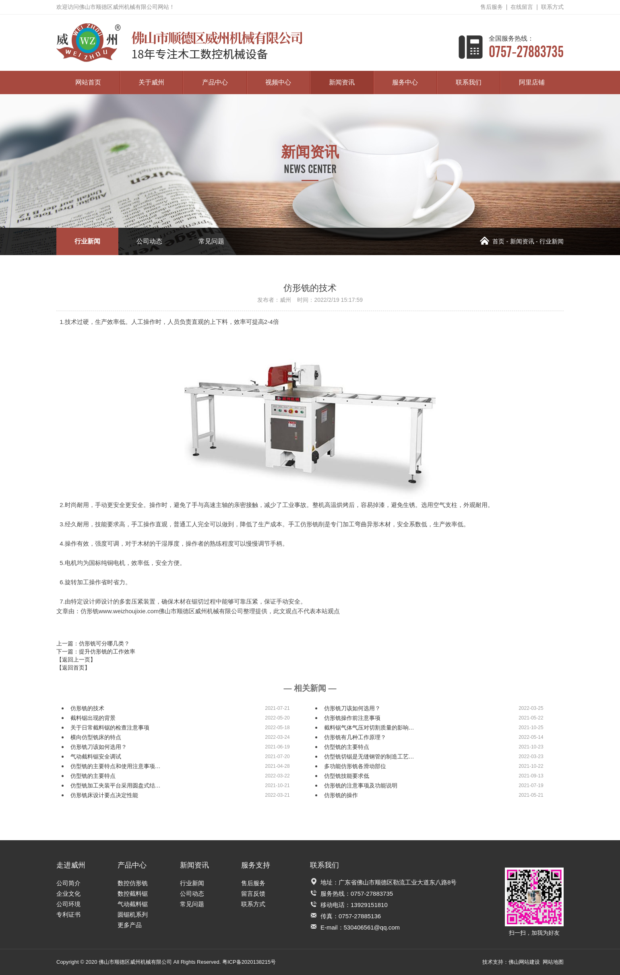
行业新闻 (87, 241)
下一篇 (95, 651)
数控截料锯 (133, 893)
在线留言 (521, 7)
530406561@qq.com (372, 927)
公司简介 (68, 883)
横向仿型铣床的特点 (95, 737)
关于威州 (151, 82)
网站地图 (553, 962)
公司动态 (149, 241)
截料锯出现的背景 (93, 718)
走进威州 (70, 865)
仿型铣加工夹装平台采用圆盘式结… (115, 785)
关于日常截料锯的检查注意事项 (109, 727)
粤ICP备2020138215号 (249, 962)
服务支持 (255, 865)
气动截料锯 (133, 904)
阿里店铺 (532, 82)
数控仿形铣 (133, 883)
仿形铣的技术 (87, 708)
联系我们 (469, 82)
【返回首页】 (73, 667)
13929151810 (369, 904)
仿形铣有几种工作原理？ (355, 737)
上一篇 (93, 643)
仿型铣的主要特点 (346, 747)
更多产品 (130, 924)
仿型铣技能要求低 (346, 776)
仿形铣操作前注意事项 (352, 718)
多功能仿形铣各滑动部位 (355, 766)
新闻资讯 (342, 82)
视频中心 (278, 82)
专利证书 (68, 914)
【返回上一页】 (76, 659)
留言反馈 (253, 893)
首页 (492, 241)
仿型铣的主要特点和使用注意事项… (115, 766)
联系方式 (552, 7)
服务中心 (405, 82)
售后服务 (491, 7)
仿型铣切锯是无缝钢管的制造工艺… (369, 756)
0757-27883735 (526, 47)
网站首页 (88, 82)
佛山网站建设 (524, 962)
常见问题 (211, 241)
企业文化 (68, 893)
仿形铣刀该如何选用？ (352, 708)
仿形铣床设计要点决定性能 (104, 795)
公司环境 (68, 904)
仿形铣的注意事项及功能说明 (360, 785)
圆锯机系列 (133, 914)
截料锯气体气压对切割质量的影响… (369, 727)
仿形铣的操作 (341, 795)
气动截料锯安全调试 (95, 756)
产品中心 (215, 82)
